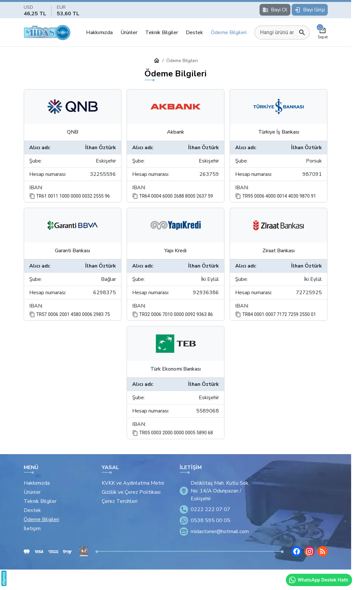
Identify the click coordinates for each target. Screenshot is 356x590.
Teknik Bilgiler (161, 32)
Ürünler (129, 32)
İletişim (32, 528)
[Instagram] (309, 551)
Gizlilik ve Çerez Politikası (131, 492)
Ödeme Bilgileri (229, 32)
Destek (194, 32)
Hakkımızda (99, 32)
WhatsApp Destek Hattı (318, 580)
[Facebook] (296, 551)
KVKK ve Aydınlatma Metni (133, 483)
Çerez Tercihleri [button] (119, 501)
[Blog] (322, 551)
